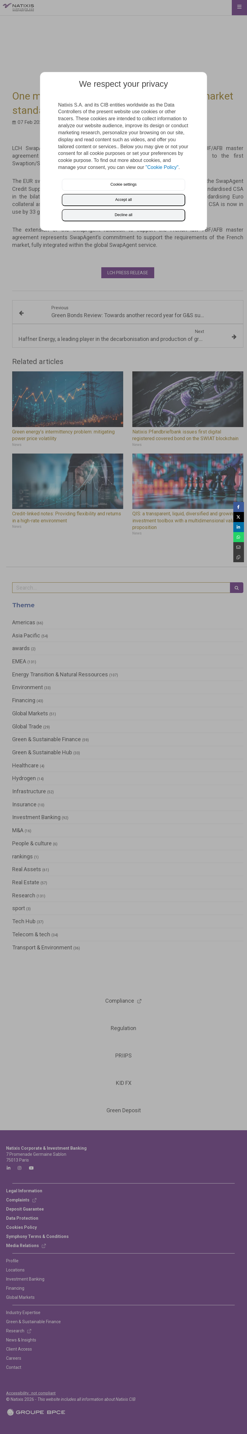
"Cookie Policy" (161, 167)
